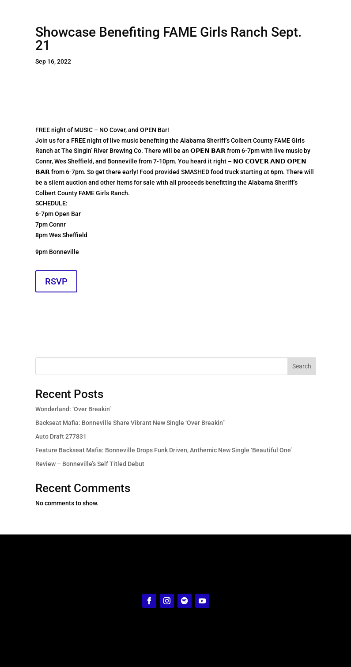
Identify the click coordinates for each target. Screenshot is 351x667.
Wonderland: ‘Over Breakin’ (73, 409)
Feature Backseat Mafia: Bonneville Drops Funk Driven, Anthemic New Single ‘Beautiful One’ (163, 450)
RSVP (56, 281)
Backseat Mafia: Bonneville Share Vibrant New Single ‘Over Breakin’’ (130, 422)
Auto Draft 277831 (61, 436)
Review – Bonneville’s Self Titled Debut (89, 463)
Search (301, 366)
